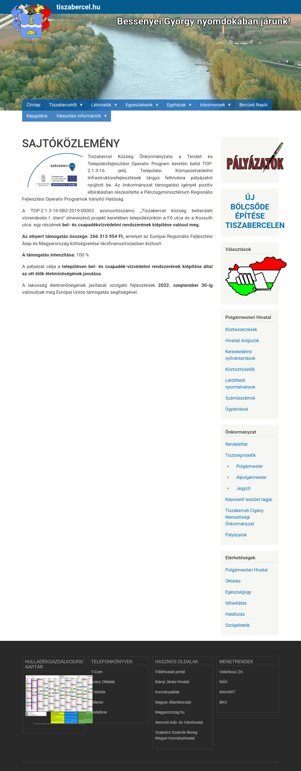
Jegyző (243, 488)
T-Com (96, 672)
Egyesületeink (140, 106)
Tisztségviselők (240, 455)
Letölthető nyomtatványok (240, 384)
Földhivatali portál (170, 672)
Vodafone (99, 712)
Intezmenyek (214, 106)
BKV (223, 702)
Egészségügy (238, 592)
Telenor (97, 702)
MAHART (228, 692)
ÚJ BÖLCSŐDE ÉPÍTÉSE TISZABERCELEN (255, 211)
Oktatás (233, 581)
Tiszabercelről (64, 106)
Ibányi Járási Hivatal (172, 682)
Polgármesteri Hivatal (246, 570)
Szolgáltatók (237, 625)
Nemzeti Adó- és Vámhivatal (179, 722)
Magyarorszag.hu (169, 712)
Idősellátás (236, 603)
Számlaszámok (240, 398)
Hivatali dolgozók (242, 340)
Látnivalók (102, 106)
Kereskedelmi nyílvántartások (240, 355)
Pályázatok (236, 534)
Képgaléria (37, 116)
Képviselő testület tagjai (248, 499)
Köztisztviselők (240, 369)
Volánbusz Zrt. (232, 672)
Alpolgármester (251, 477)
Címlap (33, 104)
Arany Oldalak (103, 682)
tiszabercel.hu (78, 7)
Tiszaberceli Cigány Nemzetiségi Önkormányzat (244, 517)
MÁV (224, 682)
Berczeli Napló (253, 104)
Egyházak (177, 106)
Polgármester (249, 466)
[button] (55, 172)
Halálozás (235, 614)
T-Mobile (98, 692)
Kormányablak (167, 692)
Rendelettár (236, 444)
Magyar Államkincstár (173, 702)
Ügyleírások (236, 409)
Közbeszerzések (241, 329)
